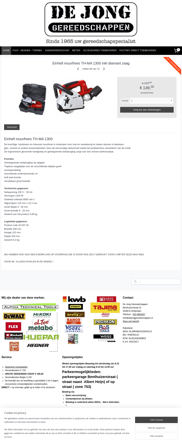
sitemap (85, 436)
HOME (6, 50)
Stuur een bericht (131, 321)
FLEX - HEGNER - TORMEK (27, 50)
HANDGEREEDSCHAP (57, 50)
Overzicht (12, 127)
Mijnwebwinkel (131, 436)
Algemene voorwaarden (16, 367)
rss (91, 436)
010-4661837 (139, 314)
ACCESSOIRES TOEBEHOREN (100, 50)
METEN (76, 50)
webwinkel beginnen (103, 436)
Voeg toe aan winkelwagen (147, 109)
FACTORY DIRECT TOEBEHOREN (137, 50)
